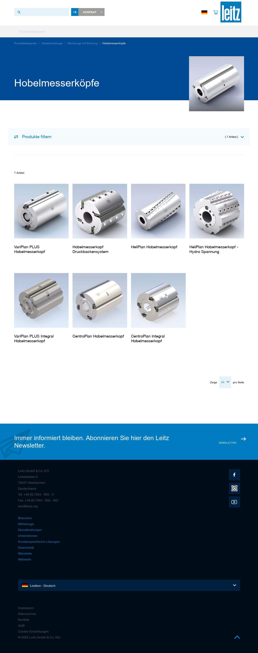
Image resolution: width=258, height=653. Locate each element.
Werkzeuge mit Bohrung (82, 44)
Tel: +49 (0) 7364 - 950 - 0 (36, 492)
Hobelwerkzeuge (52, 44)
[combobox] (41, 12)
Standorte (25, 551)
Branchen (25, 516)
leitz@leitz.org (28, 504)
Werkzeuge (26, 522)
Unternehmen (28, 534)
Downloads (26, 545)
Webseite (24, 557)
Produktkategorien (25, 44)
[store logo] (229, 12)
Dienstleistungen (30, 528)
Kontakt (23, 618)
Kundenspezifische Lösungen (39, 540)
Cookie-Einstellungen (33, 629)
